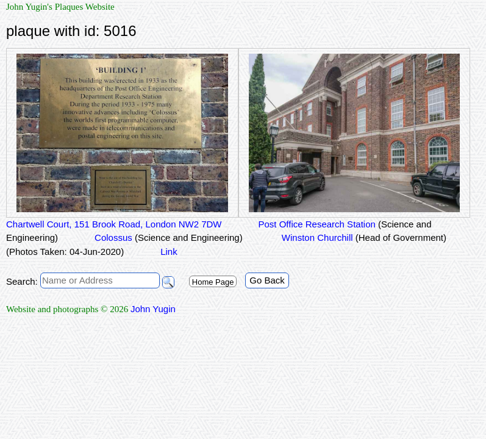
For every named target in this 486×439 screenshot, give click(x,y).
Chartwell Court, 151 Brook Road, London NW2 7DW (114, 224)
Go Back (267, 280)
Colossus (169, 237)
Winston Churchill (362, 237)
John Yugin (153, 309)
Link (168, 251)
